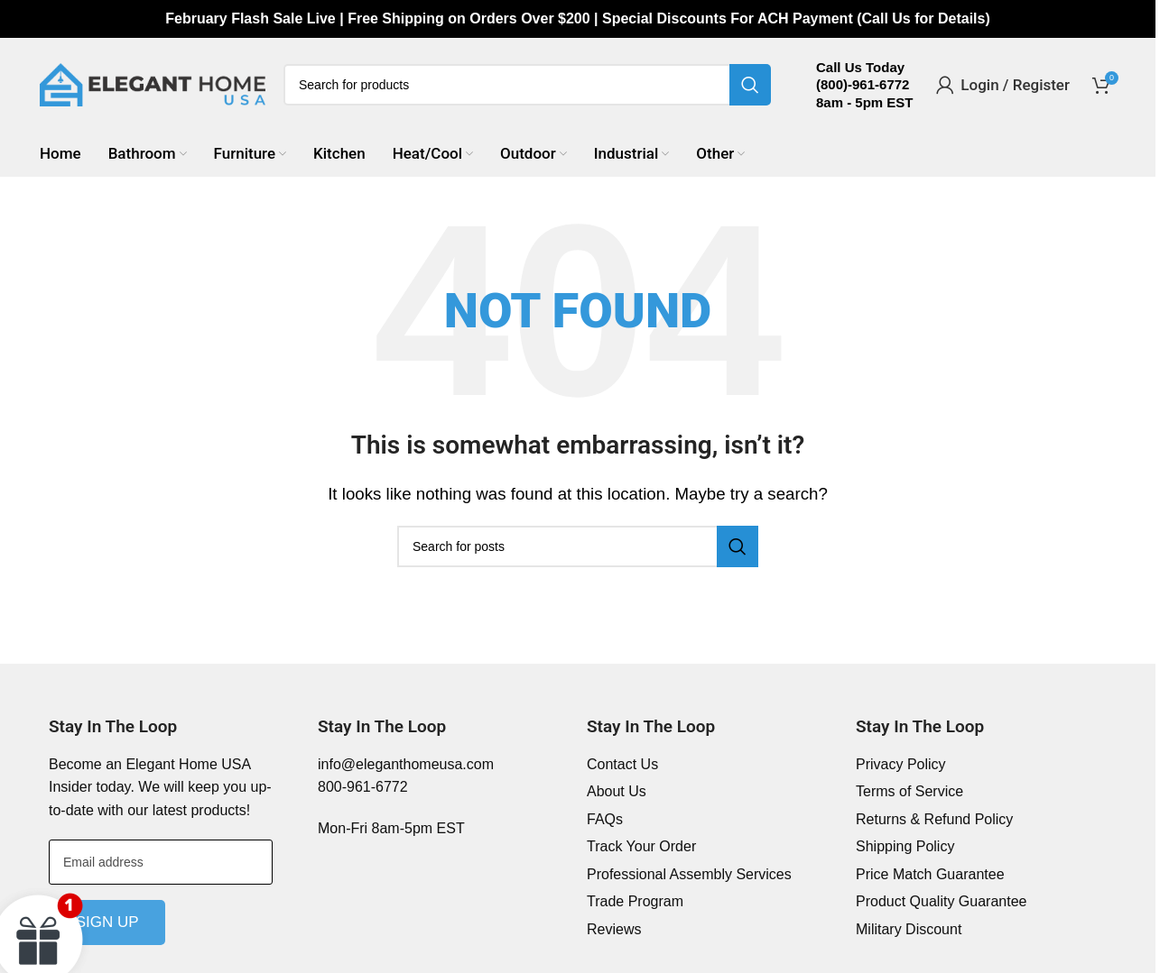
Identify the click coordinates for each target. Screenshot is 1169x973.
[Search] (527, 85)
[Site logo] (152, 83)
